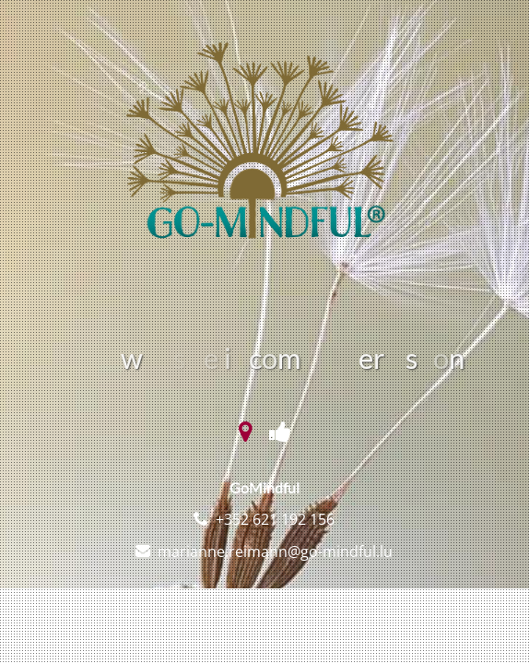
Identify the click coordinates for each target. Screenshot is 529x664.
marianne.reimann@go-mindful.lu (275, 551)
